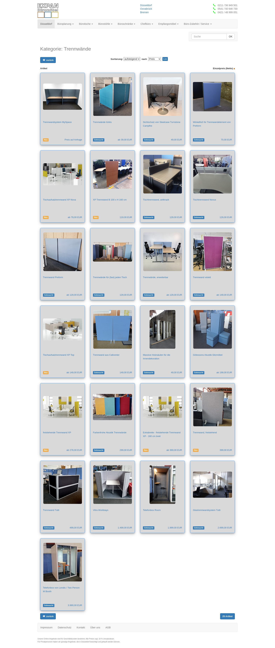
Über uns (95, 627)
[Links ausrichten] (48, 60)
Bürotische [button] (86, 23)
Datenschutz (64, 627)
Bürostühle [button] (105, 23)
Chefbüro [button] (146, 23)
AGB (108, 627)
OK (230, 36)
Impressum (46, 627)
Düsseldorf (146, 5)
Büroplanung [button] (65, 23)
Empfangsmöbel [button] (168, 23)
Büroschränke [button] (126, 23)
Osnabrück (146, 8)
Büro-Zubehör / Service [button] (198, 23)
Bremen (144, 12)
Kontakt (81, 627)
